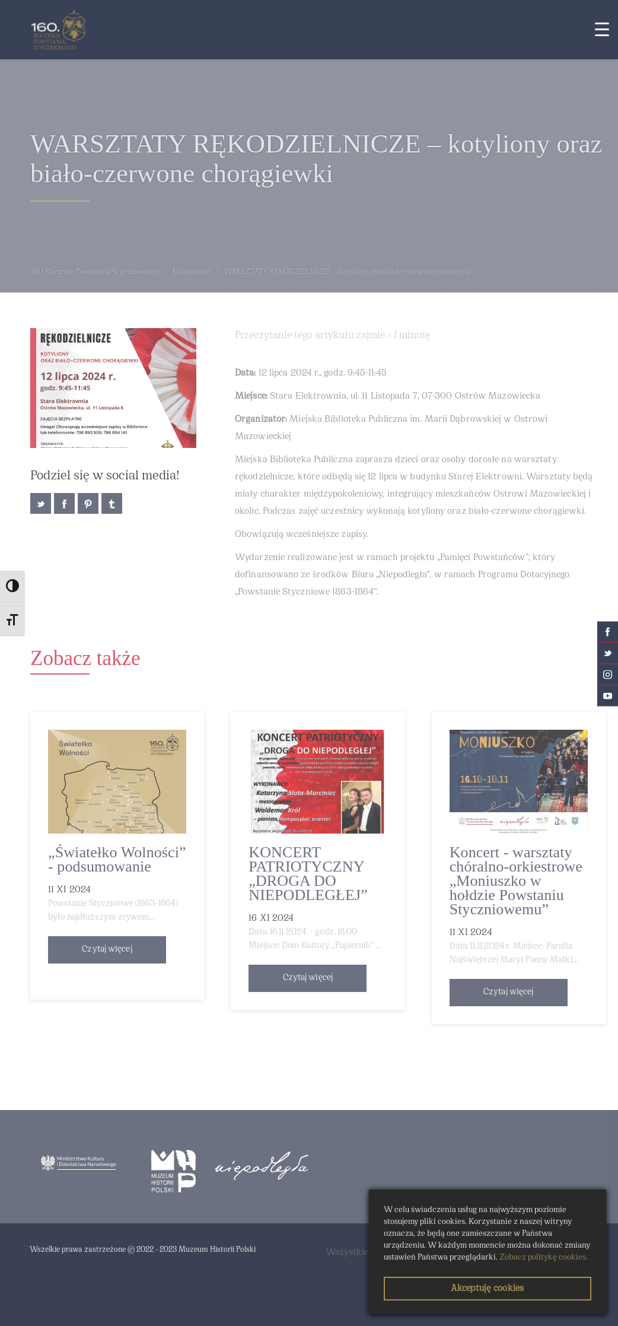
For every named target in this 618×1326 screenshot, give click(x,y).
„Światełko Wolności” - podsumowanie (117, 859)
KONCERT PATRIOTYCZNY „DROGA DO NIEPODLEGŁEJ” (308, 874)
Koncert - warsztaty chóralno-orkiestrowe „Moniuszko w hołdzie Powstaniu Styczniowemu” (516, 881)
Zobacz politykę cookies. (543, 1257)
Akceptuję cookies (487, 1288)
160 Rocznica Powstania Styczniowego (95, 272)
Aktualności (190, 272)
